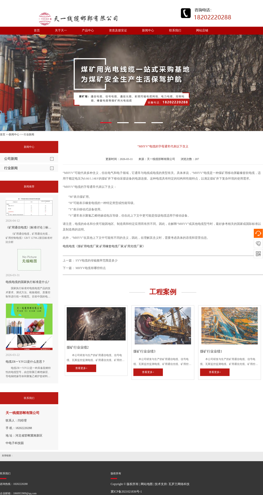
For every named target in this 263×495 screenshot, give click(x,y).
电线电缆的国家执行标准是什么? (27, 282)
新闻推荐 (29, 186)
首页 (37, 30)
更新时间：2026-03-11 (119, 159)
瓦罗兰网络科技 (179, 484)
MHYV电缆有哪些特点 (91, 268)
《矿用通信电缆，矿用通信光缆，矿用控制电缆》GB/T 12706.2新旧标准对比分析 (29, 237)
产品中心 (88, 30)
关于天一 (61, 30)
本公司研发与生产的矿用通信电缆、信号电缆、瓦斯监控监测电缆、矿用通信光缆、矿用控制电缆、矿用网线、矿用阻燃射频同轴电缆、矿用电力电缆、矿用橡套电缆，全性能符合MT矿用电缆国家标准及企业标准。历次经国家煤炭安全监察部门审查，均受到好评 (96, 358)
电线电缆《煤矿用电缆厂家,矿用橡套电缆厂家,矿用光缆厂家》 (104, 246)
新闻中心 (148, 30)
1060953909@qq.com (25, 493)
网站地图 (147, 484)
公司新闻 (11, 159)
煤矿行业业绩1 (211, 351)
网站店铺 (202, 30)
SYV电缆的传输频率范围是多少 (97, 260)
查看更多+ (81, 368)
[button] (106, 122)
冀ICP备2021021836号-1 (126, 491)
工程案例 (162, 292)
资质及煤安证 (118, 30)
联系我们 (175, 30)
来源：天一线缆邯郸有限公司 (156, 159)
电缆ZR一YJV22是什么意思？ (25, 361)
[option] (131, 83)
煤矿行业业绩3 (144, 351)
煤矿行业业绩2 (78, 347)
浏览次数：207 (190, 159)
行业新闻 (29, 134)
